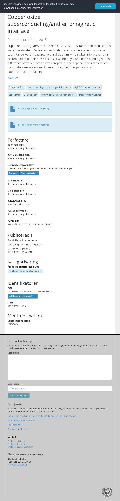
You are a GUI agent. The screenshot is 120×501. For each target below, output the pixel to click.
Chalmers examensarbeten (20, 446)
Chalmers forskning (17, 444)
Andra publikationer (29, 173)
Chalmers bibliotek (16, 441)
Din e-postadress (16, 384)
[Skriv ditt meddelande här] (60, 367)
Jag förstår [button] (105, 6)
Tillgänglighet (14, 424)
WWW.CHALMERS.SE (17, 464)
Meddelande (13, 353)
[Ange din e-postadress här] (60, 388)
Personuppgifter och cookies (21, 420)
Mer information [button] (35, 8)
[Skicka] (18, 395)
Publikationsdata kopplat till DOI (22, 296)
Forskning (13, 173)
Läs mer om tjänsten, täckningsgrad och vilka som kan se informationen (42, 416)
